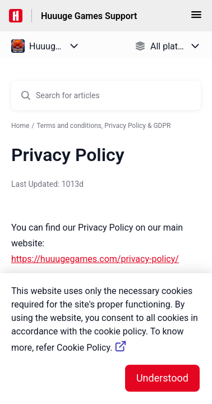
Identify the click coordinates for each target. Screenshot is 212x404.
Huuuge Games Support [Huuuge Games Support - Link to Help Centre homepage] (89, 16)
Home (20, 126)
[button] (196, 18)
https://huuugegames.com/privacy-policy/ (95, 259)
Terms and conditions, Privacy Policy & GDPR (103, 126)
